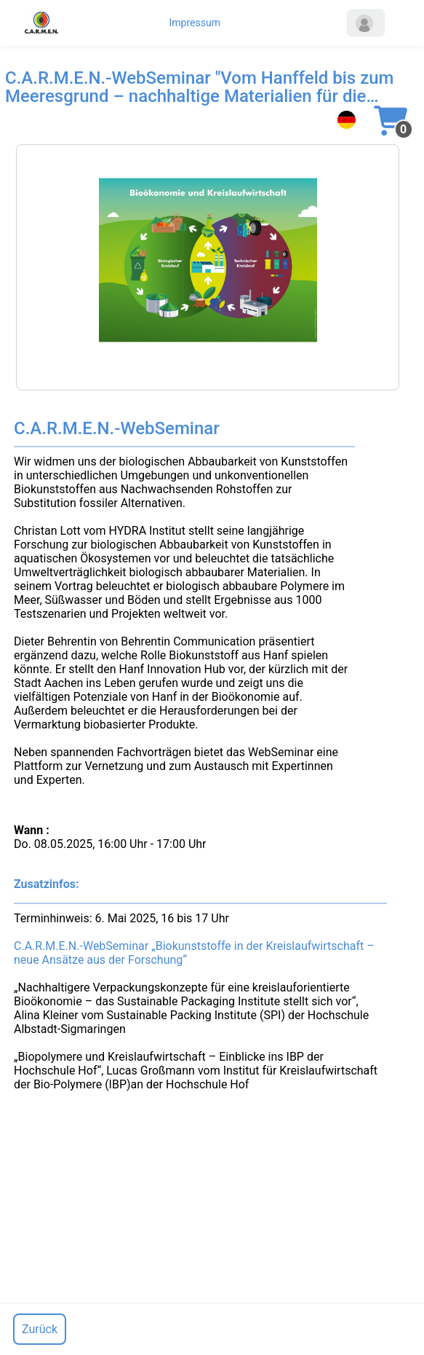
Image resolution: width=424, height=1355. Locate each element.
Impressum (194, 22)
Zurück (39, 1329)
